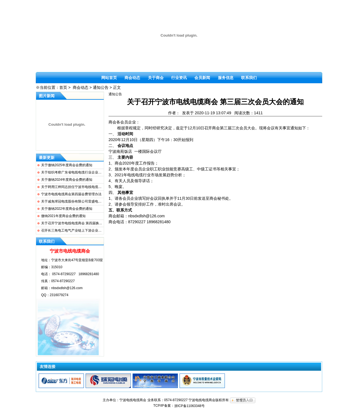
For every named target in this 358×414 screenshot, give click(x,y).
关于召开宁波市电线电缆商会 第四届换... (71, 223)
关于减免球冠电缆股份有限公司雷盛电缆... (72, 201)
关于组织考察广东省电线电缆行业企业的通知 (74, 172)
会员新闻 (202, 77)
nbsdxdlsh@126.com (67, 288)
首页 (63, 87)
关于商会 (156, 77)
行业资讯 (179, 77)
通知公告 (101, 87)
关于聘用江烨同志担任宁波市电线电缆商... (72, 187)
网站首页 (109, 77)
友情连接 (47, 366)
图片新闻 (47, 96)
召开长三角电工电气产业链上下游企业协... (72, 230)
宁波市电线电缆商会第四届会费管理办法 (71, 194)
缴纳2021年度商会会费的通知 (63, 216)
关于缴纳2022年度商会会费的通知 (66, 209)
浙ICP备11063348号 (189, 406)
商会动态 (132, 77)
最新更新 (47, 157)
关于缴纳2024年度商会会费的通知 (66, 180)
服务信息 (226, 77)
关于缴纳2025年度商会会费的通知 (66, 165)
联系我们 (249, 77)
